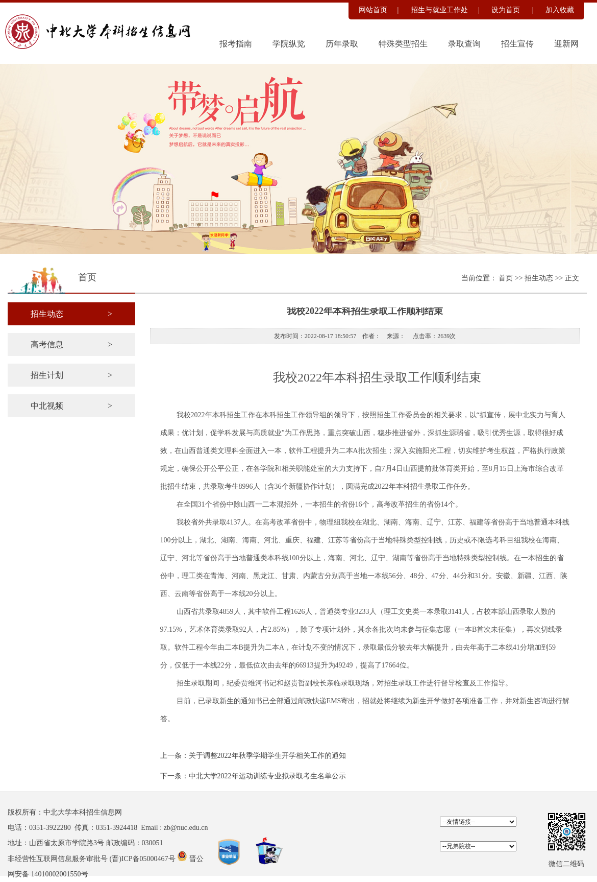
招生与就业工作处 (439, 10)
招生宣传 (517, 43)
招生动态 (540, 278)
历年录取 (342, 43)
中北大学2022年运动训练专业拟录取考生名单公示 (267, 776)
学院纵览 (288, 43)
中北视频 (71, 405)
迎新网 (566, 43)
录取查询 (464, 43)
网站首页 (373, 10)
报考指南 (235, 43)
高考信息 (71, 344)
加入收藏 (559, 10)
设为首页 (506, 10)
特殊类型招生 (403, 43)
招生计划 (71, 375)
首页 (507, 278)
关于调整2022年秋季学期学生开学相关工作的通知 (267, 755)
